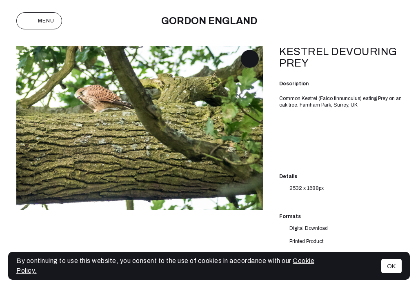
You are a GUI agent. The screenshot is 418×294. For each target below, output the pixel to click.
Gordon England (209, 21)
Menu (39, 21)
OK (391, 266)
